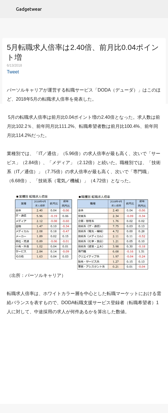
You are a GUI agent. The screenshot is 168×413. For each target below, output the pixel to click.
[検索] (160, 9)
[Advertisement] (84, 360)
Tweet (13, 71)
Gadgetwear (29, 9)
